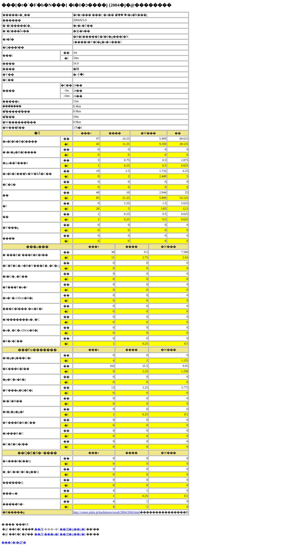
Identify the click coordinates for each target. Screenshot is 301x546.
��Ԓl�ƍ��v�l (72, 529)
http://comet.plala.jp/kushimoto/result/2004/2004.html (106, 512)
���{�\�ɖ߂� (14, 542)
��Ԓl (38, 529)
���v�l (51, 534)
